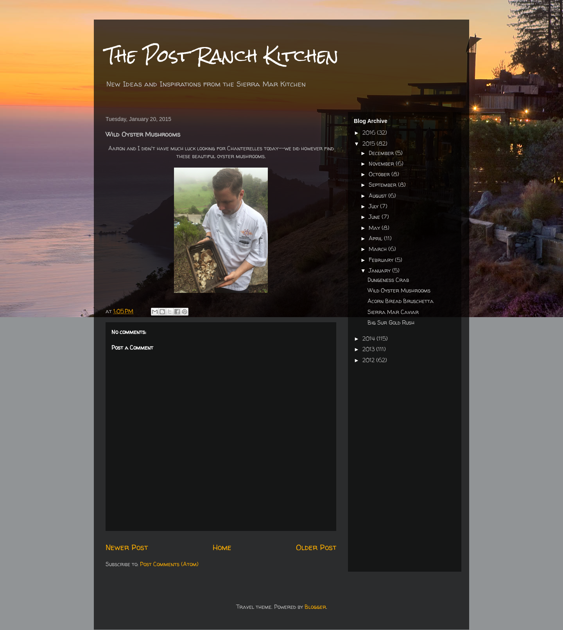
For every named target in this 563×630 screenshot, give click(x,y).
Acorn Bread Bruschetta (401, 301)
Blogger (315, 606)
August (378, 195)
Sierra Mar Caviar (393, 312)
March (378, 249)
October (380, 174)
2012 (369, 360)
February (382, 260)
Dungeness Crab (388, 279)
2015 (369, 143)
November (382, 163)
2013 (369, 349)
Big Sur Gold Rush (391, 322)
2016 (369, 132)
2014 (369, 338)
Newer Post (127, 547)
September (383, 184)
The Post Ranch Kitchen (222, 55)
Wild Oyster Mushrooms (399, 290)
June (375, 216)
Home (222, 547)
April (376, 238)
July (374, 206)
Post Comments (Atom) (169, 564)
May (375, 227)
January (380, 270)
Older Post (316, 547)
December (382, 153)
